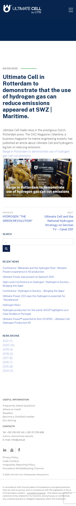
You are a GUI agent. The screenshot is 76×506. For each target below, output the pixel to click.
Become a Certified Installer (19, 416)
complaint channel (36, 493)
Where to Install (12, 409)
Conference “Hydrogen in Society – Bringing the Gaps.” (34, 290)
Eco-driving (9, 420)
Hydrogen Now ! (12, 304)
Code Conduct (11, 461)
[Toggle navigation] (72, 10)
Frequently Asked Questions (19, 405)
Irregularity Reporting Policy (19, 464)
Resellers (8, 413)
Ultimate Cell (16, 474)
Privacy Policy (10, 457)
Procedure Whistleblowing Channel (23, 468)
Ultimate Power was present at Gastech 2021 (28, 276)
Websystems (42, 474)
